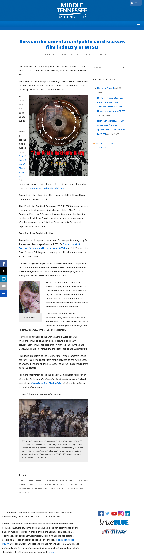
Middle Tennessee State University (41, 488)
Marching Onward (105, 88)
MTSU (137, 2)
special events (25, 492)
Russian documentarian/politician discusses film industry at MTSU (72, 44)
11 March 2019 (68, 54)
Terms (50, 552)
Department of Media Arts (46, 383)
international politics (61, 484)
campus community (27, 480)
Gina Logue (51, 54)
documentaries (45, 484)
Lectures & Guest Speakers (93, 54)
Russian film (67, 488)
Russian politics (80, 488)
